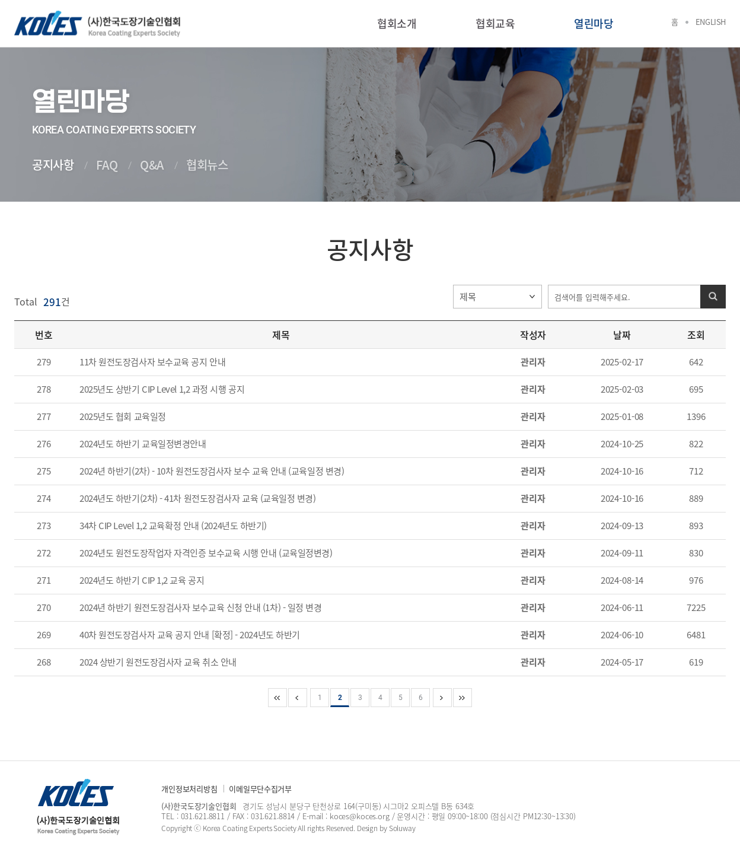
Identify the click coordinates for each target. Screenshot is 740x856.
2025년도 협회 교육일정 (122, 416)
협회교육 (495, 23)
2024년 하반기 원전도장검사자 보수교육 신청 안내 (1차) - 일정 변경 (200, 607)
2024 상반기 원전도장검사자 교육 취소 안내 (158, 662)
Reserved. (340, 828)
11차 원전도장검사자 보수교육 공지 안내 (152, 361)
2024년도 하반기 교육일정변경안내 (142, 443)
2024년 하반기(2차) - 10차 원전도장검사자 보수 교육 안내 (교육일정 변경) (211, 471)
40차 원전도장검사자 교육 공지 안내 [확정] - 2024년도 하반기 (189, 634)
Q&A (152, 164)
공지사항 (53, 164)
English (711, 21)
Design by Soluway (386, 828)
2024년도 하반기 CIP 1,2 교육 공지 (141, 580)
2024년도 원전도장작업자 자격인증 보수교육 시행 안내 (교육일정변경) (205, 552)
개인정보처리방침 (189, 788)
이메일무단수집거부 (260, 788)
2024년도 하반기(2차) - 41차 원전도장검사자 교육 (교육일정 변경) (197, 498)
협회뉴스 (207, 164)
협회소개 (396, 23)
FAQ (106, 164)
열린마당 (593, 23)
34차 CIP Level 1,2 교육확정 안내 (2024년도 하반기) (173, 525)
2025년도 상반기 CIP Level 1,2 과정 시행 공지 (161, 389)
